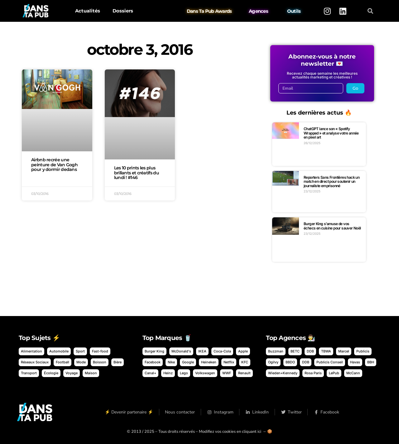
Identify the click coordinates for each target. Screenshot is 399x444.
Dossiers (123, 11)
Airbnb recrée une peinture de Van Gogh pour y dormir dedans (54, 164)
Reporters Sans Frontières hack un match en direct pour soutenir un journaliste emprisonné (331, 181)
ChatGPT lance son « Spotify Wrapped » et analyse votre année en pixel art (331, 132)
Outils (294, 11)
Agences (258, 11)
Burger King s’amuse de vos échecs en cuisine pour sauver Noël (332, 225)
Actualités (87, 11)
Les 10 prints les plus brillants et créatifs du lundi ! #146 (136, 173)
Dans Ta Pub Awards (209, 11)
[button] (370, 11)
